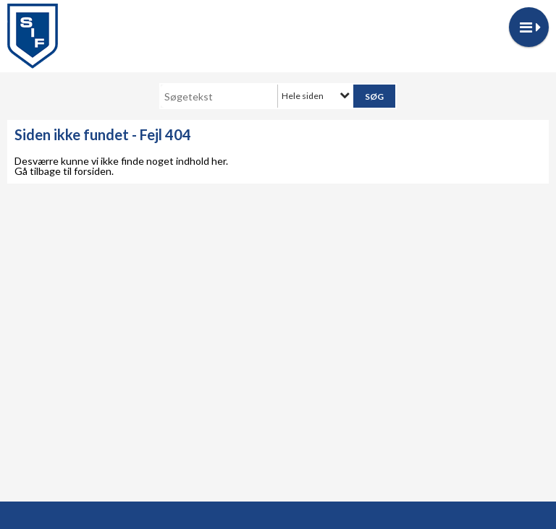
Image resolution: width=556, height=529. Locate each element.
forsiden (92, 171)
